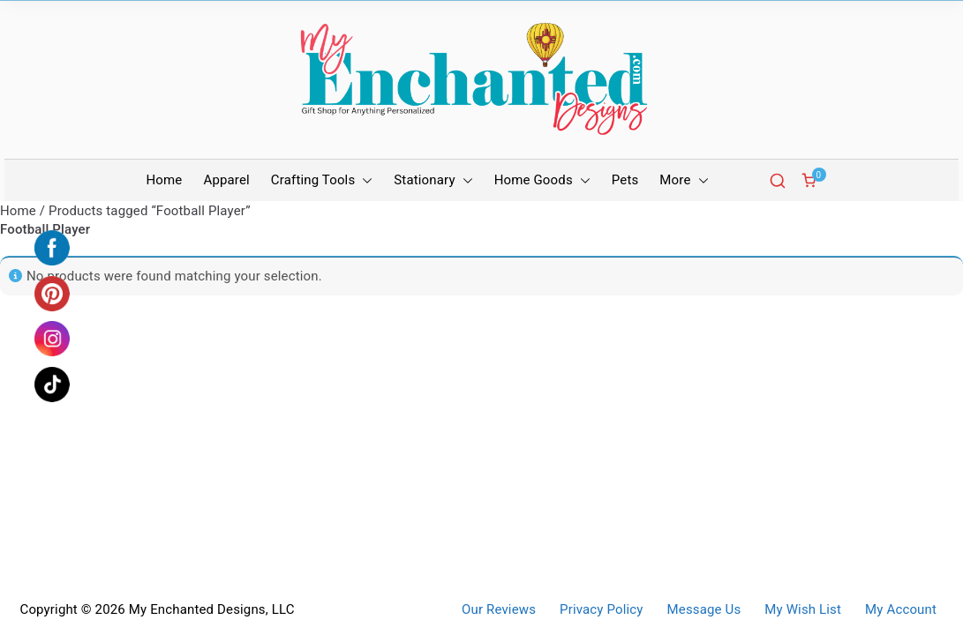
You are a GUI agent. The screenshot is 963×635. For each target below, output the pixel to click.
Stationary (433, 180)
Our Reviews (499, 610)
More (683, 180)
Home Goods (542, 180)
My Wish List (802, 610)
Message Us (704, 610)
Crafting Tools (321, 180)
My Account (901, 610)
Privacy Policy (601, 610)
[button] (363, 180)
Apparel (226, 180)
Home (165, 180)
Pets (625, 180)
